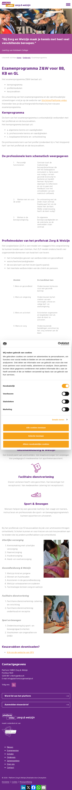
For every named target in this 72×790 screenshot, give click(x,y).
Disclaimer (5, 782)
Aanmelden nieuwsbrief (16, 704)
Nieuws (10, 747)
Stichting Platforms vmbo (54, 100)
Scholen (10, 754)
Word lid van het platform (18, 696)
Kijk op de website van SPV (20, 652)
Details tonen (58, 420)
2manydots (42, 778)
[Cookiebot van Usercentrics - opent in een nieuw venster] (58, 343)
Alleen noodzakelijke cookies (36, 444)
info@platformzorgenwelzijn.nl (20, 678)
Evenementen (13, 750)
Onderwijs (11, 757)
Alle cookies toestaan (36, 428)
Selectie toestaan (36, 436)
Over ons (11, 764)
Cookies (14, 782)
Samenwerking (13, 761)
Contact (10, 767)
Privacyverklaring (26, 782)
